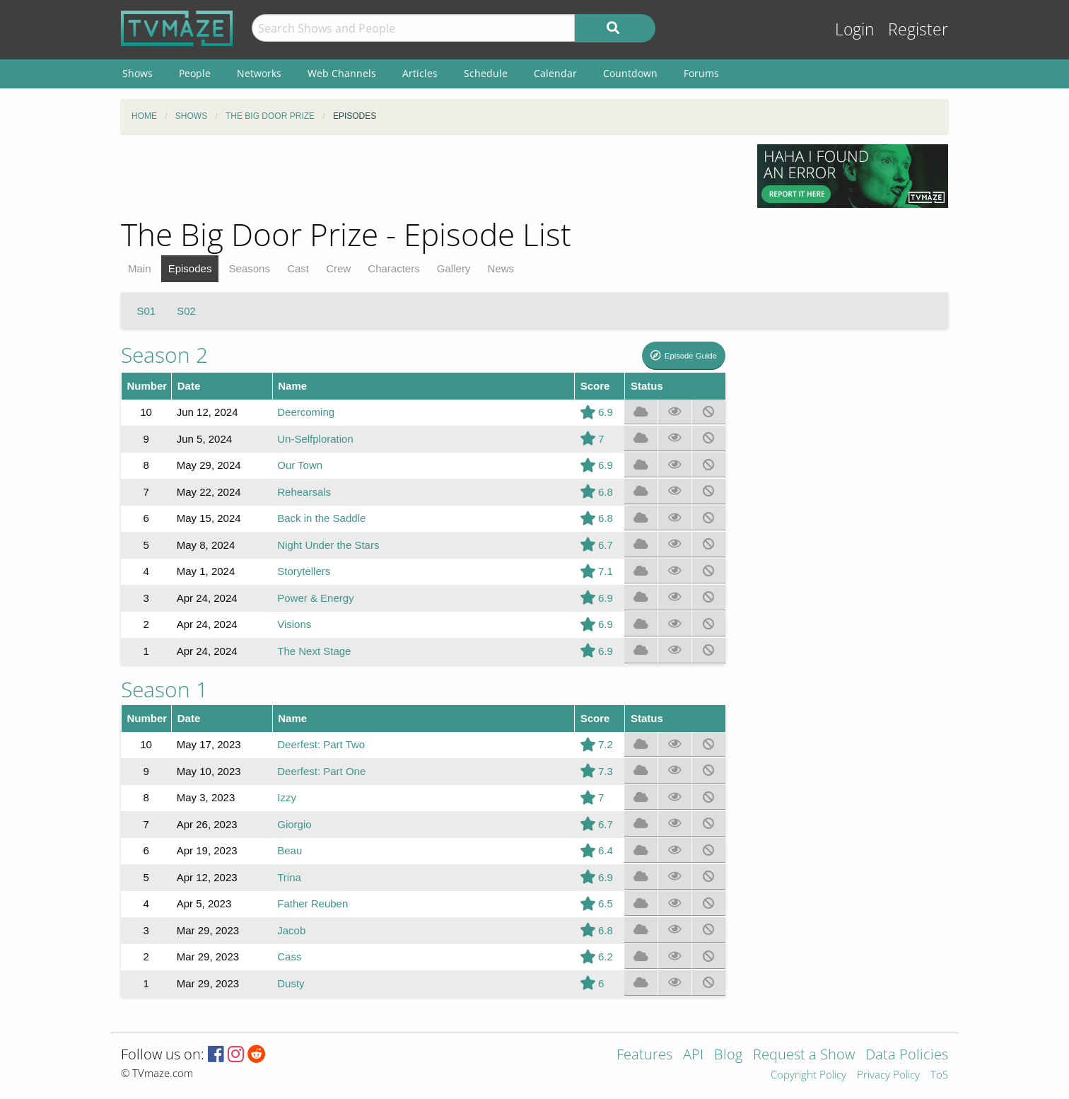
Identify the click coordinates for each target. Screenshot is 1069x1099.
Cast (298, 268)
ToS (939, 1075)
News (501, 268)
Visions (294, 624)
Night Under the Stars (328, 545)
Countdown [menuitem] (630, 73)
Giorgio (294, 824)
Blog (728, 1055)
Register (918, 29)
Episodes (190, 268)
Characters (393, 268)
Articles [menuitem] (420, 73)
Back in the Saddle (321, 518)
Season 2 (164, 354)
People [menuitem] (195, 73)
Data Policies (906, 1055)
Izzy (286, 797)
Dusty (290, 983)
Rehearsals (304, 492)
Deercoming (305, 412)
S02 (186, 311)
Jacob (291, 930)
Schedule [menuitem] (486, 73)
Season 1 (164, 689)
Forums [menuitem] (701, 73)
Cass (289, 956)
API (693, 1055)
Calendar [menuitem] (555, 73)
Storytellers (303, 571)
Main (139, 268)
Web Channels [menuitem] (342, 73)
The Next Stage (314, 651)
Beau (289, 850)
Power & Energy (315, 598)
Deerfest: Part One (321, 771)
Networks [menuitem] (259, 73)
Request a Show (804, 1055)
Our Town (299, 465)
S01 (146, 311)
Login (855, 29)
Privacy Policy (888, 1075)
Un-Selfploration (315, 439)
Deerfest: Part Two (321, 744)
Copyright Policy (808, 1075)
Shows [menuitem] (137, 73)
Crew (338, 268)
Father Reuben (312, 903)
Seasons (249, 268)
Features (644, 1055)
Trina (289, 877)
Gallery (454, 268)
